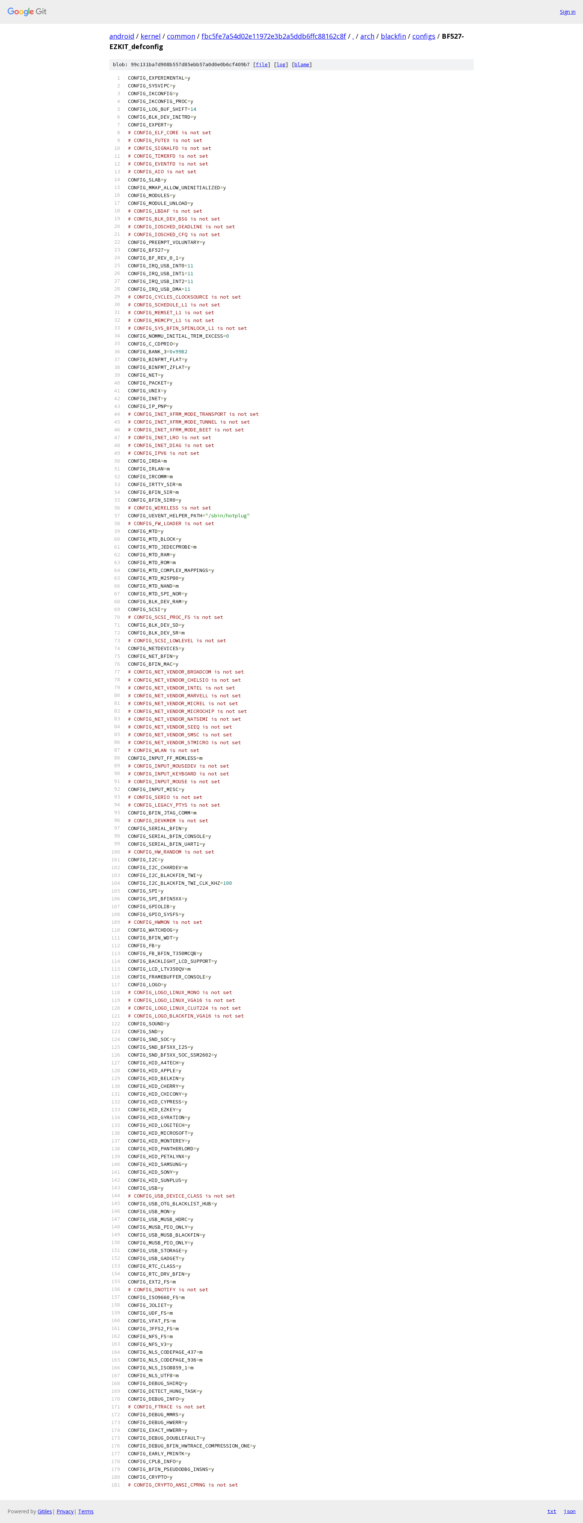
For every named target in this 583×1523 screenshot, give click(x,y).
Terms (86, 1511)
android (121, 36)
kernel (151, 36)
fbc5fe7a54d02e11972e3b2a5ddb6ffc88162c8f (274, 36)
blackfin (393, 36)
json (570, 1511)
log (281, 64)
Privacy (65, 1511)
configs (423, 36)
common (181, 36)
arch (367, 36)
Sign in (568, 11)
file (262, 64)
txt (551, 1511)
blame (301, 64)
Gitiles (45, 1511)
